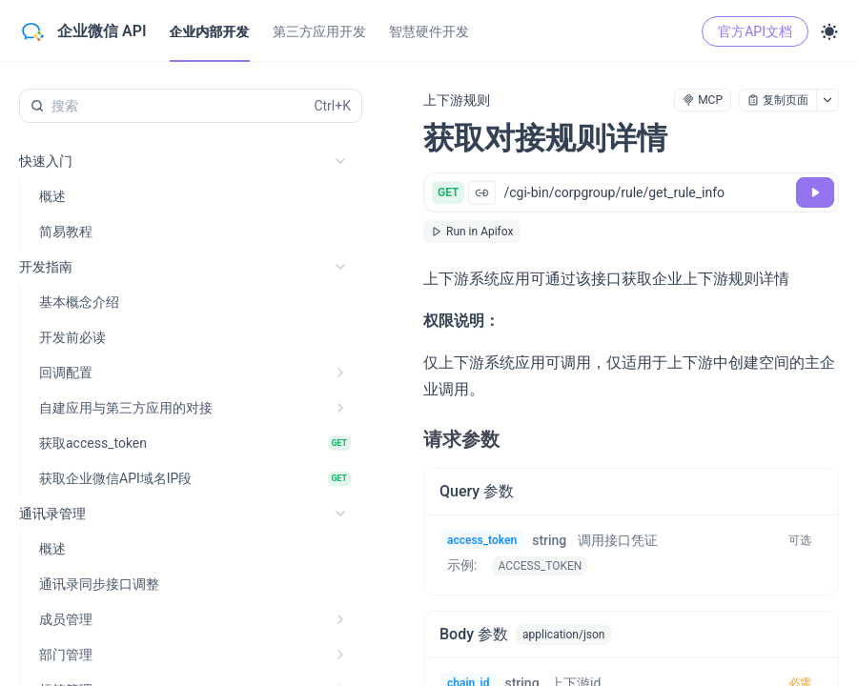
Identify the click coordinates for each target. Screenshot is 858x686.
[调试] (815, 192)
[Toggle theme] (829, 31)
